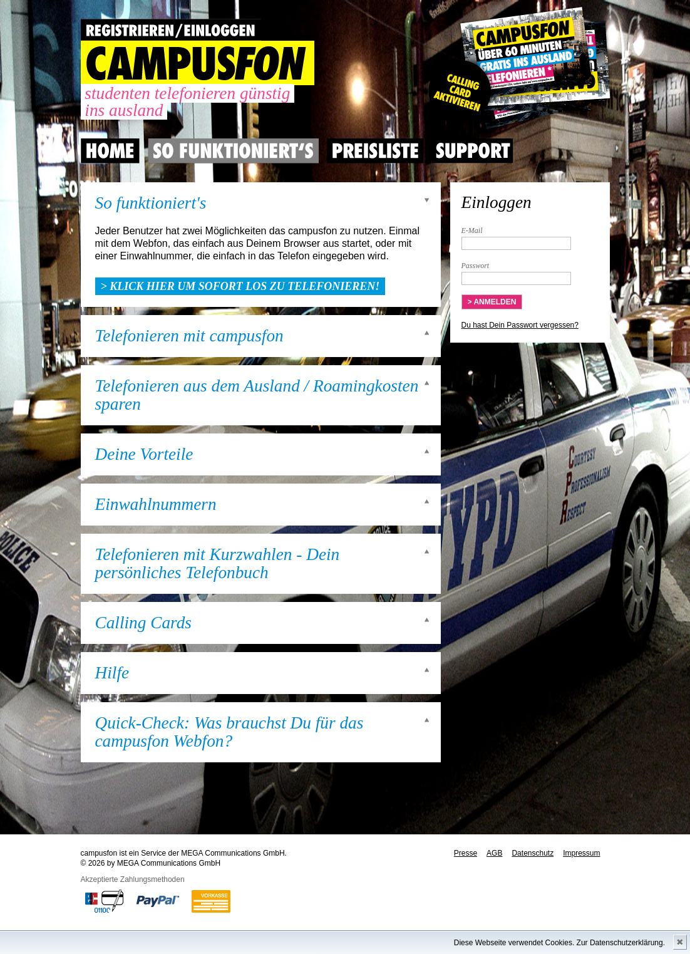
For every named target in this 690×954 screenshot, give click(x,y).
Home (110, 150)
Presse (465, 853)
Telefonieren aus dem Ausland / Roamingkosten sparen (257, 395)
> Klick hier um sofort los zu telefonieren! (240, 286)
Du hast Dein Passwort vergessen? (520, 325)
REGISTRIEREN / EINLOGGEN (171, 30)
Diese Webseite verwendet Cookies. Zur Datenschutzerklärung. (559, 942)
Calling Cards (143, 623)
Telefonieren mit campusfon (189, 336)
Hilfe (112, 673)
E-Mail (472, 230)
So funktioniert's (151, 203)
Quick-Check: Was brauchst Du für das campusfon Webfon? (229, 732)
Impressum (581, 853)
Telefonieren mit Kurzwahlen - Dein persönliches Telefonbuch (217, 564)
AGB (494, 853)
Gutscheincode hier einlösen (517, 69)
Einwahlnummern (156, 504)
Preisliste (375, 150)
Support (472, 150)
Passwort (475, 265)
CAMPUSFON (197, 63)
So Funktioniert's (233, 150)
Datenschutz (533, 853)
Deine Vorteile (144, 454)
